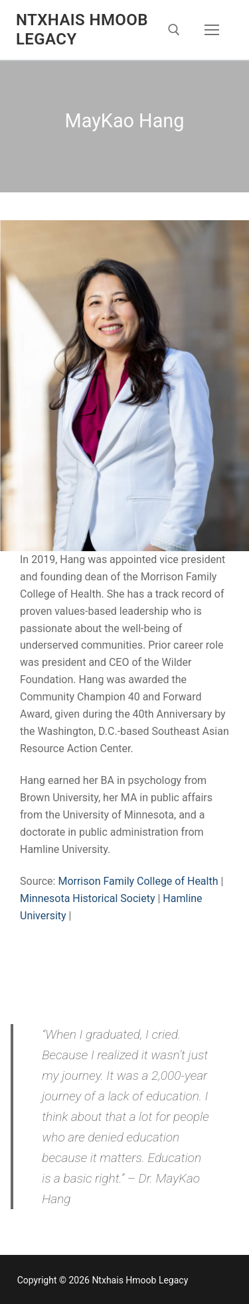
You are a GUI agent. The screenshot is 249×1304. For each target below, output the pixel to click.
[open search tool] (174, 30)
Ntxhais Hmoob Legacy (82, 29)
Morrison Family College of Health (139, 881)
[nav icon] (212, 30)
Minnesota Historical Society (87, 898)
